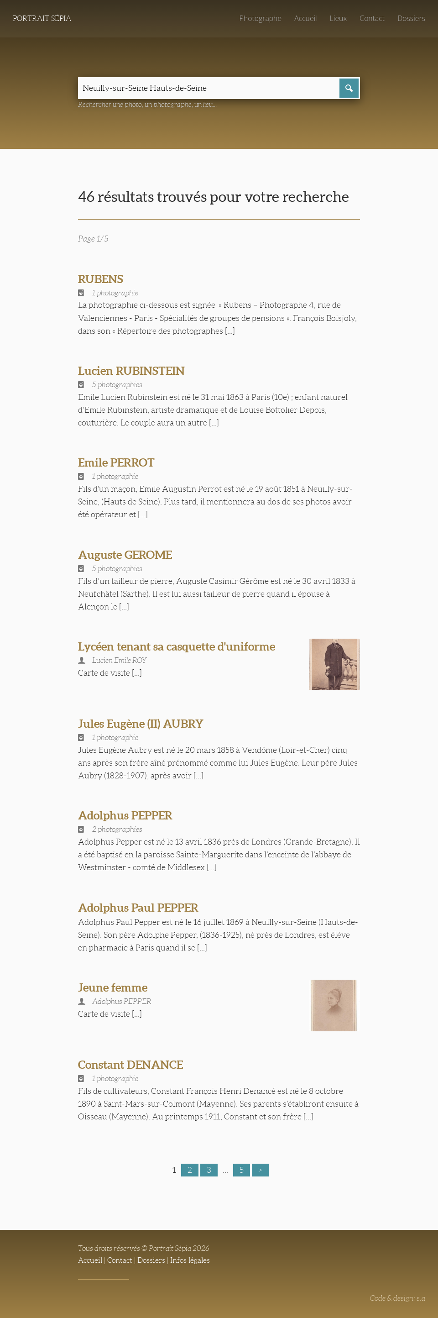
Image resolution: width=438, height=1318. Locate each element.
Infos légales (190, 1260)
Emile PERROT (116, 462)
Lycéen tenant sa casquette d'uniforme (176, 646)
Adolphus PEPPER (125, 815)
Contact (372, 18)
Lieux (338, 18)
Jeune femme (112, 987)
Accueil (305, 18)
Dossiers (411, 18)
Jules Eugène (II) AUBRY (140, 723)
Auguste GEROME (125, 554)
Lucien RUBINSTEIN (131, 370)
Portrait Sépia (42, 18)
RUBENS (100, 279)
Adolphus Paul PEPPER (138, 907)
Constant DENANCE (130, 1064)
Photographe (261, 18)
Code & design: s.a (397, 1298)
